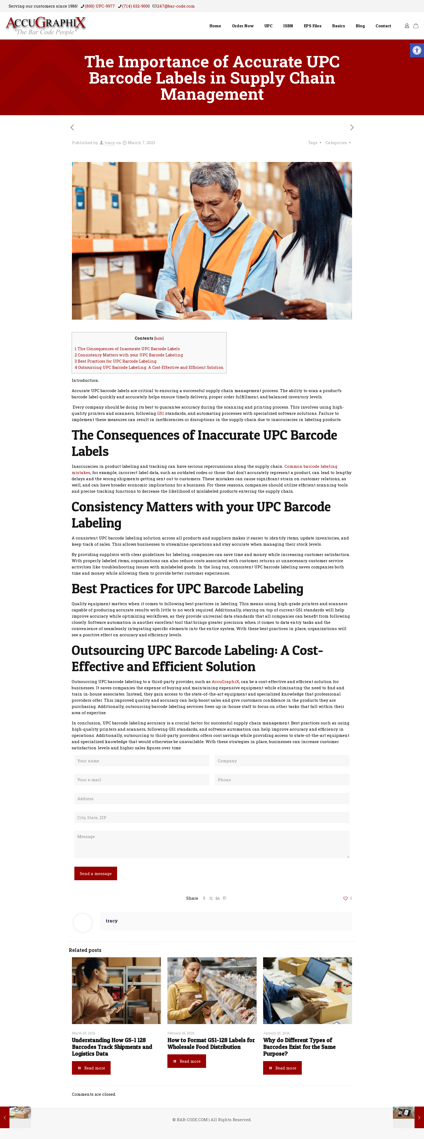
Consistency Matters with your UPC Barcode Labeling (129, 354)
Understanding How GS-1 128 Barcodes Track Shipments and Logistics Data (112, 1047)
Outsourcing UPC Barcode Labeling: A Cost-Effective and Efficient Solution (149, 367)
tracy (109, 142)
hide (159, 338)
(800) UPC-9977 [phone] (100, 6)
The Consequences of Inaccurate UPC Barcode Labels (127, 348)
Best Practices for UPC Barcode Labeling (116, 361)
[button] (417, 50)
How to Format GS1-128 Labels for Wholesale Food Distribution (211, 1043)
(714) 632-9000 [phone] (136, 6)
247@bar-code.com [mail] (176, 6)
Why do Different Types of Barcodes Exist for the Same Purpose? (299, 1047)
